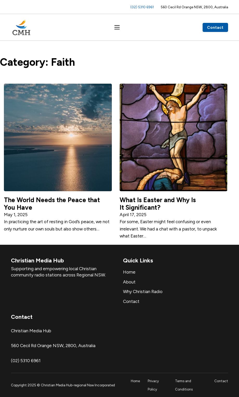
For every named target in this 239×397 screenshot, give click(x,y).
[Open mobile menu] (117, 27)
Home (129, 272)
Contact (215, 27)
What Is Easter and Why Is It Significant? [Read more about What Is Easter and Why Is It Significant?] (158, 203)
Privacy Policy (153, 385)
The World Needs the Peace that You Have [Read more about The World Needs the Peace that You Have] (52, 203)
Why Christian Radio (143, 291)
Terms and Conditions (184, 385)
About (129, 281)
